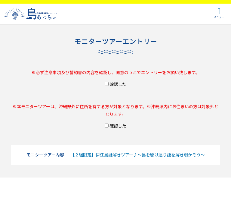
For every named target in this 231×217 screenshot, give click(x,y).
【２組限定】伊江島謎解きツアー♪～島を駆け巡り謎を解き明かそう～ (137, 155)
